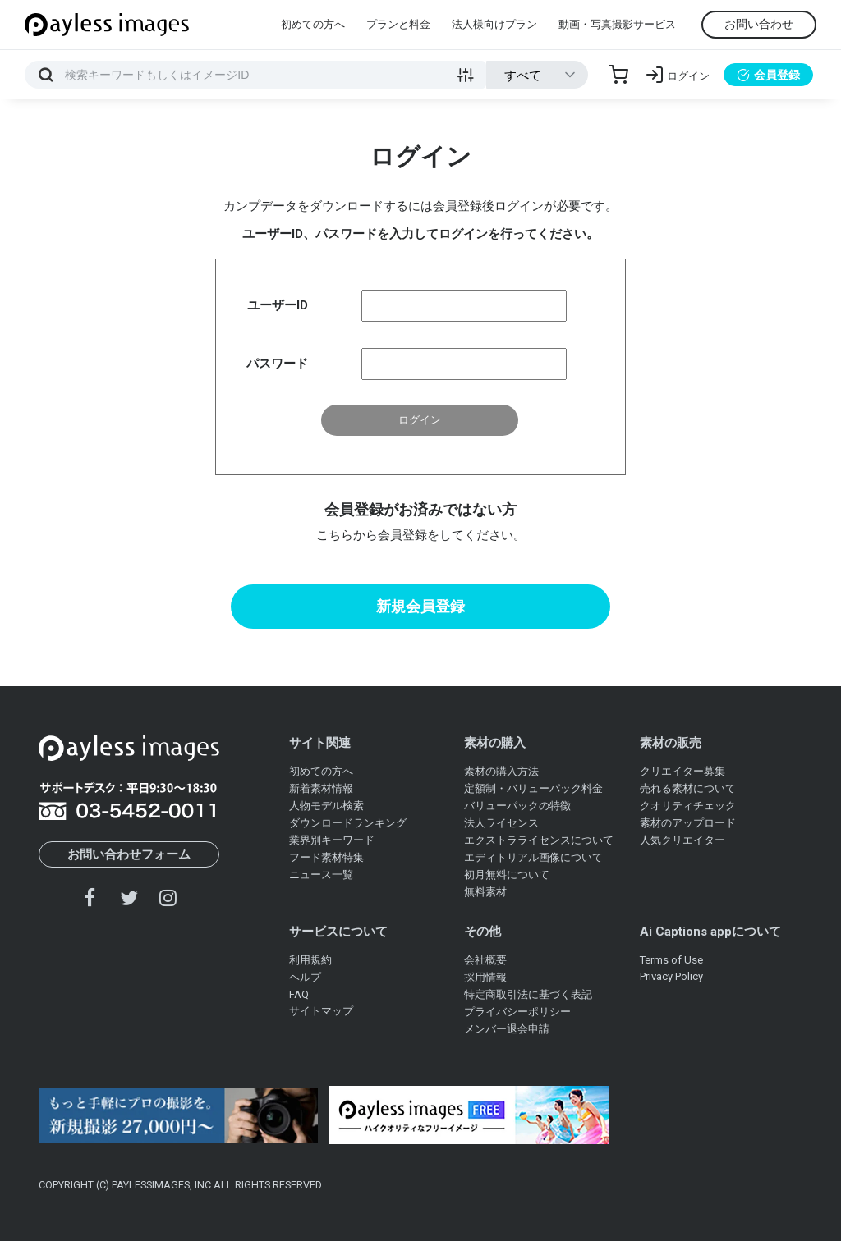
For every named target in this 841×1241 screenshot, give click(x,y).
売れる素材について (688, 788)
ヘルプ (305, 977)
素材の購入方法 (501, 771)
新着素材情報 (321, 788)
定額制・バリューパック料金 (533, 788)
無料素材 (485, 892)
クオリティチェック (688, 805)
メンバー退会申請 (506, 1029)
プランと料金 (398, 24)
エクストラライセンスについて (539, 840)
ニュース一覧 (321, 874)
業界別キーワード (332, 840)
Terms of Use (671, 960)
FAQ (299, 994)
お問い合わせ (758, 23)
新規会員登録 (420, 606)
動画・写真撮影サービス (617, 24)
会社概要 (485, 960)
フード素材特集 (326, 857)
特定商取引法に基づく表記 (528, 994)
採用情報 (485, 977)
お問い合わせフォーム (129, 854)
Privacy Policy (671, 976)
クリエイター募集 (682, 771)
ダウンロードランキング (348, 823)
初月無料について (506, 874)
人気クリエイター (682, 840)
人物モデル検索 (326, 805)
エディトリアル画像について (533, 857)
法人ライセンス (501, 823)
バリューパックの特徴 (517, 805)
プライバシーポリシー (517, 1011)
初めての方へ (313, 24)
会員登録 (768, 74)
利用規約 (310, 960)
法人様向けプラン (494, 24)
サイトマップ (321, 1011)
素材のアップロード (688, 823)
